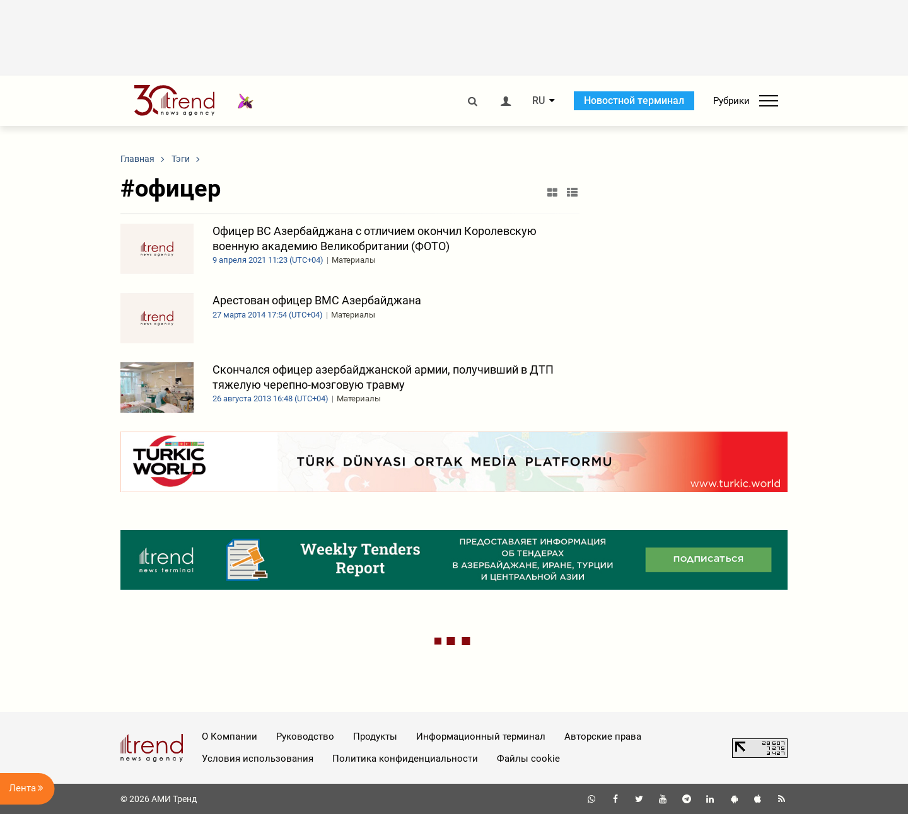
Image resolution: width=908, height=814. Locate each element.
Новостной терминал (634, 100)
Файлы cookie (528, 758)
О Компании (229, 736)
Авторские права (602, 736)
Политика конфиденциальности (405, 758)
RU (538, 101)
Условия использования (257, 758)
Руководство (305, 736)
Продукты (375, 736)
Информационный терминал (480, 736)
